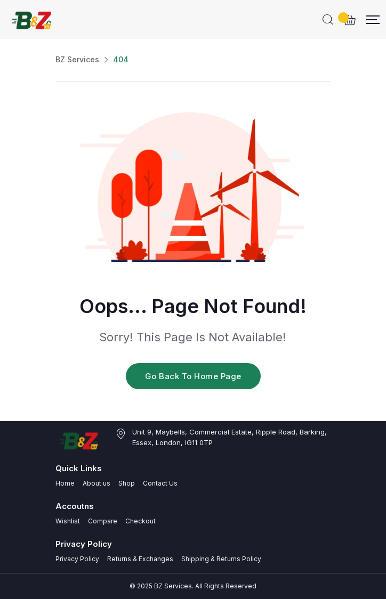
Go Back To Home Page (193, 376)
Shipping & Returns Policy (221, 559)
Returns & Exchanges (140, 559)
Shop (126, 483)
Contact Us (160, 483)
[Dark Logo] (33, 19)
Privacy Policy (77, 559)
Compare (102, 521)
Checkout (140, 521)
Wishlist (67, 521)
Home (65, 483)
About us (96, 483)
